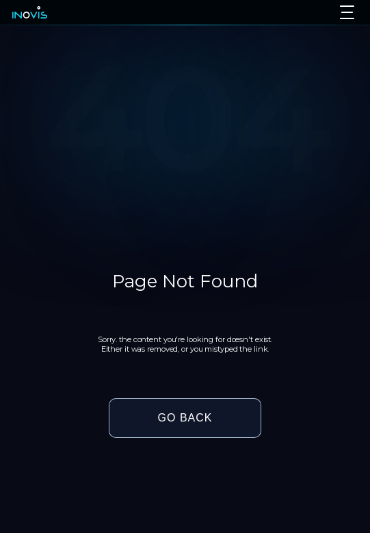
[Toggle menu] (347, 12)
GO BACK (185, 418)
